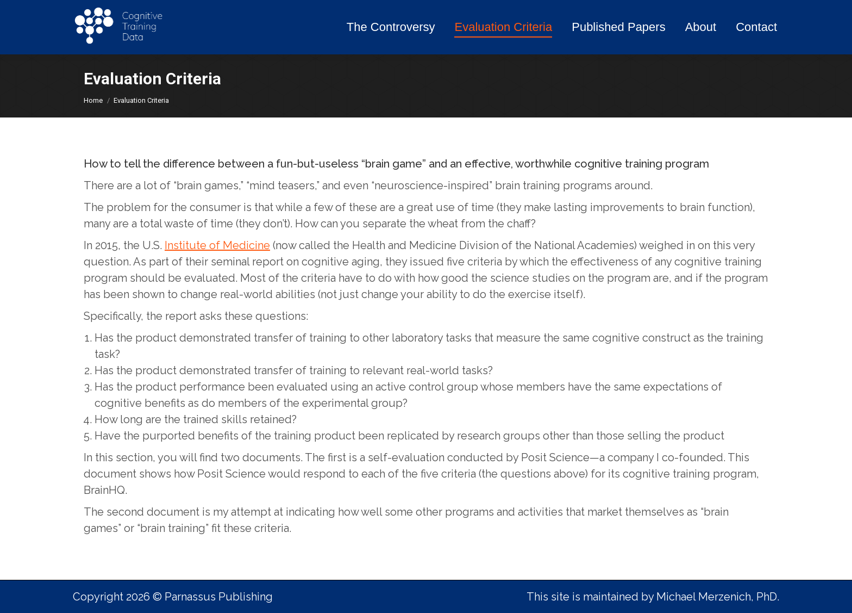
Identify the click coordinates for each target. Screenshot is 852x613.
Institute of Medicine (217, 245)
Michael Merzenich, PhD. (717, 596)
